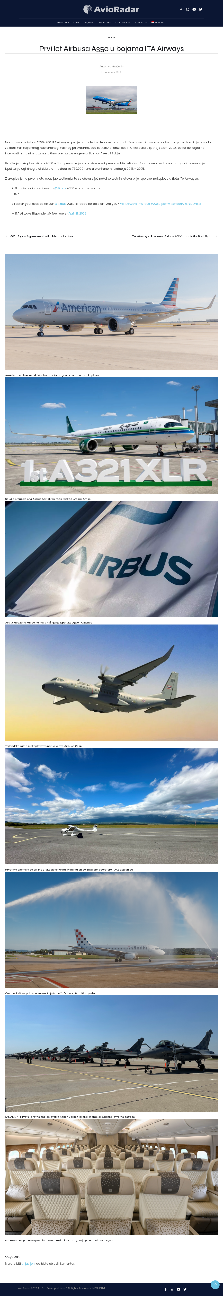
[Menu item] (158, 22)
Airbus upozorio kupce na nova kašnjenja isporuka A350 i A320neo (48, 622)
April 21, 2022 (77, 213)
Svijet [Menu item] (77, 22)
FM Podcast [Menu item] (122, 22)
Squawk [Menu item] (90, 22)
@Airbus (60, 188)
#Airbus (144, 204)
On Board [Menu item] (105, 22)
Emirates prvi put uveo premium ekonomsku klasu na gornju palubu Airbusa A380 (58, 1240)
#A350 (155, 204)
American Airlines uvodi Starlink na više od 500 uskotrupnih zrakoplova (52, 375)
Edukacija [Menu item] (141, 22)
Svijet (111, 37)
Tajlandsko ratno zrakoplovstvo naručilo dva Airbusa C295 (43, 746)
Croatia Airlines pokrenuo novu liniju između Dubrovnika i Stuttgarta (50, 993)
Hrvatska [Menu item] (63, 22)
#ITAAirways (129, 204)
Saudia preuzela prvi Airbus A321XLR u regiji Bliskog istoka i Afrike (48, 499)
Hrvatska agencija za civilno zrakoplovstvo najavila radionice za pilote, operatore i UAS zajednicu (69, 869)
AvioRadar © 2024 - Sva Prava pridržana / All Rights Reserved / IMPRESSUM (61, 1288)
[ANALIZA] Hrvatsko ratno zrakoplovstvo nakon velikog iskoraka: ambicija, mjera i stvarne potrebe (70, 1116)
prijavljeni (28, 1264)
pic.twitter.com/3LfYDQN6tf (181, 204)
